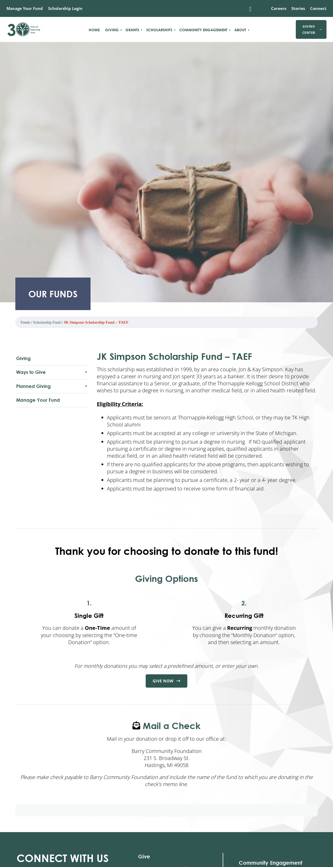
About (240, 30)
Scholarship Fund (46, 322)
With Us (63, 858)
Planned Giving (52, 386)
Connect (318, 8)
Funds (25, 322)
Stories (298, 8)
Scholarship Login (65, 8)
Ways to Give (52, 372)
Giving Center (312, 29)
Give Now (167, 681)
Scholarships (159, 30)
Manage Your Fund (25, 8)
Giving (112, 30)
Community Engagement (203, 30)
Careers (278, 8)
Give (144, 857)
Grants (132, 30)
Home (94, 30)
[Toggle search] (250, 9)
